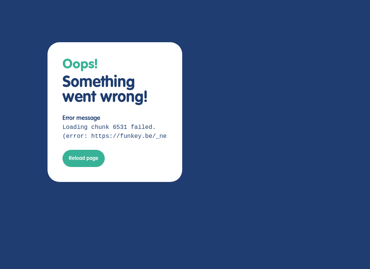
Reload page (83, 158)
